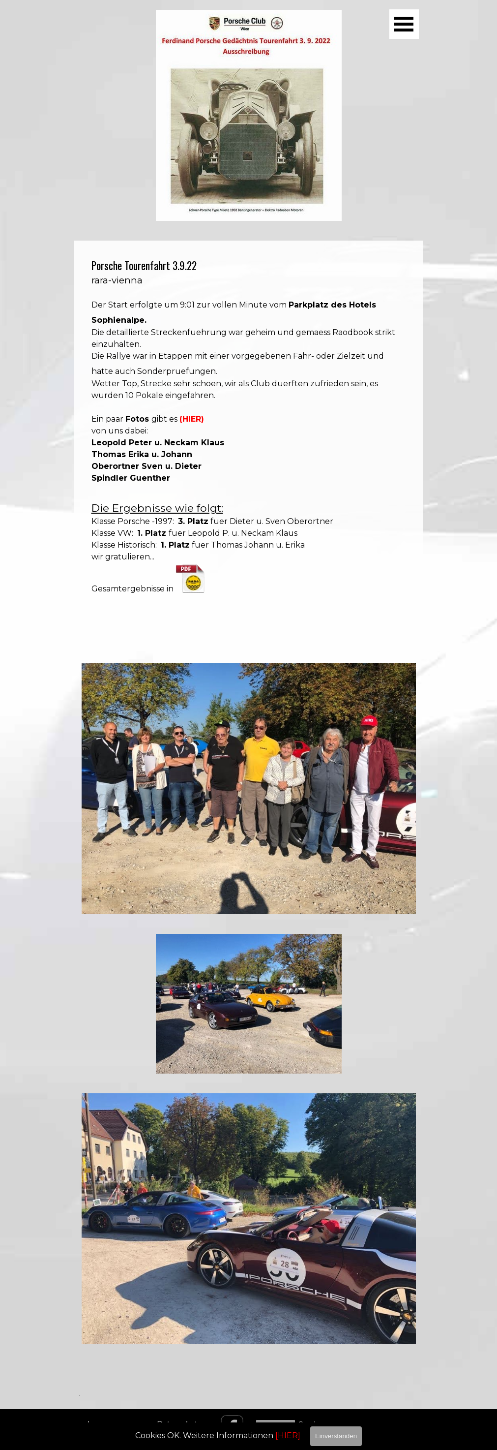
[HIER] (287, 1435)
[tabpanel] (248, 442)
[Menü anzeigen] (404, 24)
